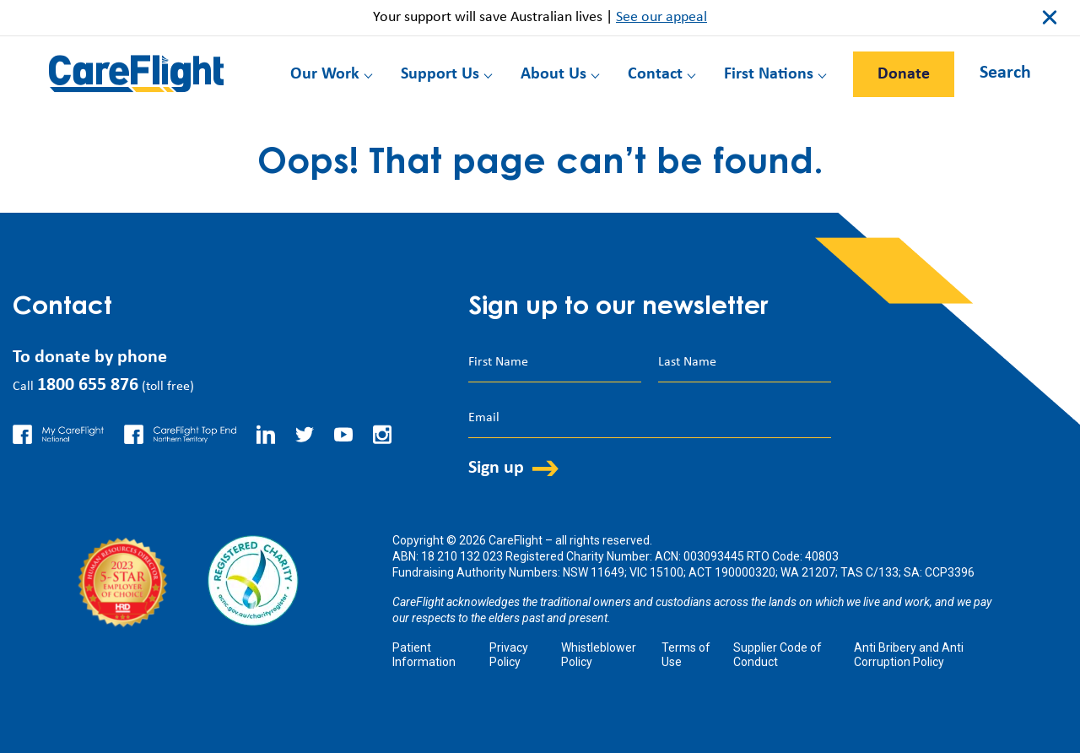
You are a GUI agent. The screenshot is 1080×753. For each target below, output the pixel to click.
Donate (904, 74)
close (1049, 17)
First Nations (768, 74)
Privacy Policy (508, 655)
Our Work (324, 74)
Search (1005, 73)
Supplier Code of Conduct (777, 655)
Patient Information (424, 655)
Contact (655, 74)
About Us (553, 74)
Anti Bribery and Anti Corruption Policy (909, 655)
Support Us (440, 74)
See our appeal (661, 17)
